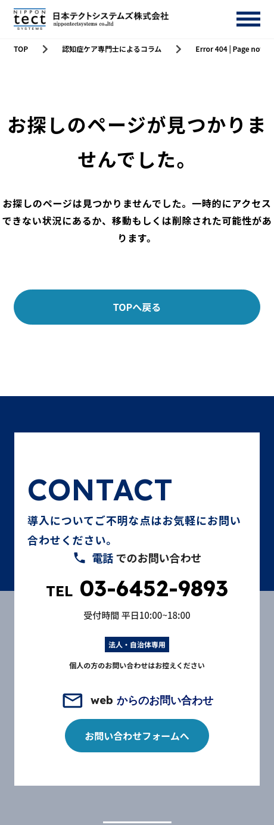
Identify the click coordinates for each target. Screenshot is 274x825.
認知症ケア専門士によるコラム (111, 49)
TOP (21, 49)
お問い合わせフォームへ (137, 736)
